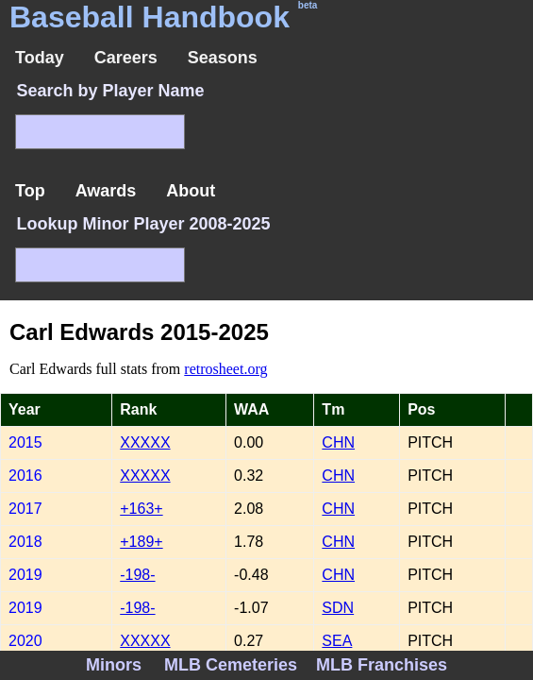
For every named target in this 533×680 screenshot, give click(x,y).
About (190, 190)
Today (39, 57)
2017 (25, 509)
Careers (126, 57)
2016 (25, 476)
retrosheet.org (225, 369)
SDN (338, 608)
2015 (25, 442)
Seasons (223, 57)
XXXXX (145, 442)
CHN (338, 442)
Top (30, 190)
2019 (25, 575)
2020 (25, 641)
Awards (106, 190)
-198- (137, 575)
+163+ (141, 509)
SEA (337, 641)
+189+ (141, 542)
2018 (25, 542)
